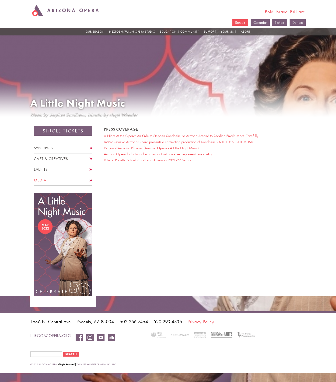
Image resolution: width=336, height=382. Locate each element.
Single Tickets (63, 131)
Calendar (260, 22)
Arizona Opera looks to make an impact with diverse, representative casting (158, 154)
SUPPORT (210, 32)
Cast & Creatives (51, 159)
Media (40, 180)
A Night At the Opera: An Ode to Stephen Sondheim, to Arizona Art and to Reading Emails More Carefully (181, 135)
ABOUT (246, 32)
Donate (297, 22)
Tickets (279, 22)
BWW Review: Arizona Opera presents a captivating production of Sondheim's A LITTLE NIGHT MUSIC (179, 141)
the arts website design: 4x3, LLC (96, 364)
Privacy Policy (201, 322)
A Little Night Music (77, 103)
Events (41, 169)
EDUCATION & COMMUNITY (179, 32)
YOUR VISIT (228, 32)
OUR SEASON (95, 32)
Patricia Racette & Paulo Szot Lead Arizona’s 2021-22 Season (148, 160)
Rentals (240, 22)
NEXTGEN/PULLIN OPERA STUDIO (132, 32)
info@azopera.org (50, 335)
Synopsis (43, 148)
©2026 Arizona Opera (43, 364)
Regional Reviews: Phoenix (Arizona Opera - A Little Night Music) (151, 148)
